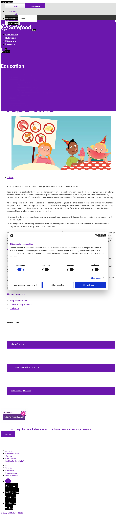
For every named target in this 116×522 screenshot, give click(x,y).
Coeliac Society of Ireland (21, 304)
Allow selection (58, 285)
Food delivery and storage (27, 87)
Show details (96, 278)
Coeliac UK (14, 308)
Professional (35, 6)
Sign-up (8, 434)
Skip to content (7, 2)
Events (15, 14)
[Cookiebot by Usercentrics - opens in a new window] (96, 235)
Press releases (11, 473)
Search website (11, 18)
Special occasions (24, 95)
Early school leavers (17, 103)
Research (10, 44)
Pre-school (13, 77)
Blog (7, 465)
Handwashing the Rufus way (20, 75)
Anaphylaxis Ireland (18, 300)
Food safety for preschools (27, 80)
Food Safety (11, 34)
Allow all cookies (90, 285)
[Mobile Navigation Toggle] (3, 50)
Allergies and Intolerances (27, 90)
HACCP (20, 85)
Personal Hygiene (24, 82)
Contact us (9, 470)
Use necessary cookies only (25, 285)
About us (8, 451)
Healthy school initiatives (19, 105)
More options (7, 70)
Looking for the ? (14, 461)
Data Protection (11, 475)
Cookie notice (10, 458)
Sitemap (8, 468)
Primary (12, 97)
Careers (8, 456)
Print (10, 177)
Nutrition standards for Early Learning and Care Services (40, 92)
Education (12, 65)
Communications (12, 453)
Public (15, 6)
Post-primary (14, 100)
